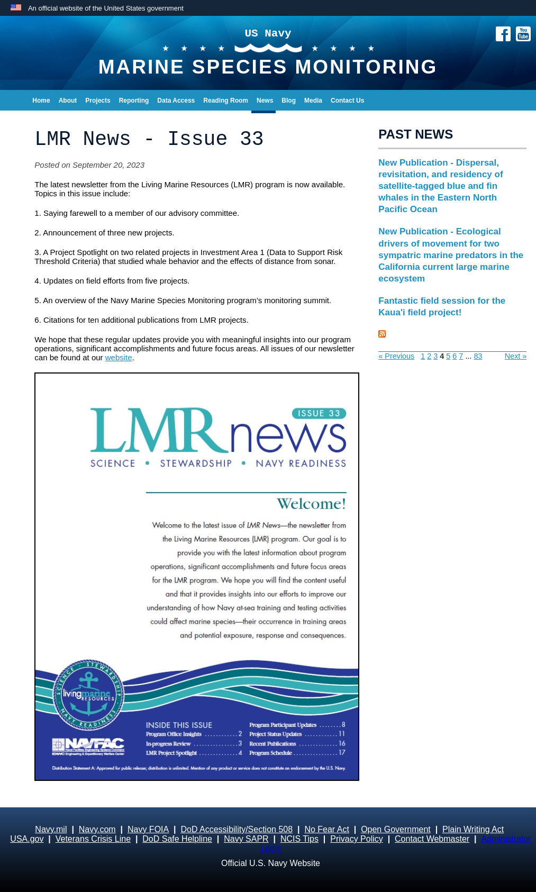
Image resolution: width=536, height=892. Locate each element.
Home (41, 100)
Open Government (396, 829)
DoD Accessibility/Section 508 (236, 829)
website (118, 357)
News (265, 100)
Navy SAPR (246, 838)
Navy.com (97, 829)
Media (313, 100)
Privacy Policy (356, 838)
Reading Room (225, 100)
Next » (516, 356)
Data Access (176, 100)
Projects (97, 100)
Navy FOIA (148, 829)
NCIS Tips (299, 838)
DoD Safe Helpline (177, 838)
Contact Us (347, 100)
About (68, 100)
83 (478, 356)
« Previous (396, 356)
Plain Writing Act (473, 829)
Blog (288, 100)
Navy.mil (51, 829)
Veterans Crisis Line (93, 838)
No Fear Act (326, 829)
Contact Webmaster (432, 838)
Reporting (134, 100)
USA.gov (26, 838)
